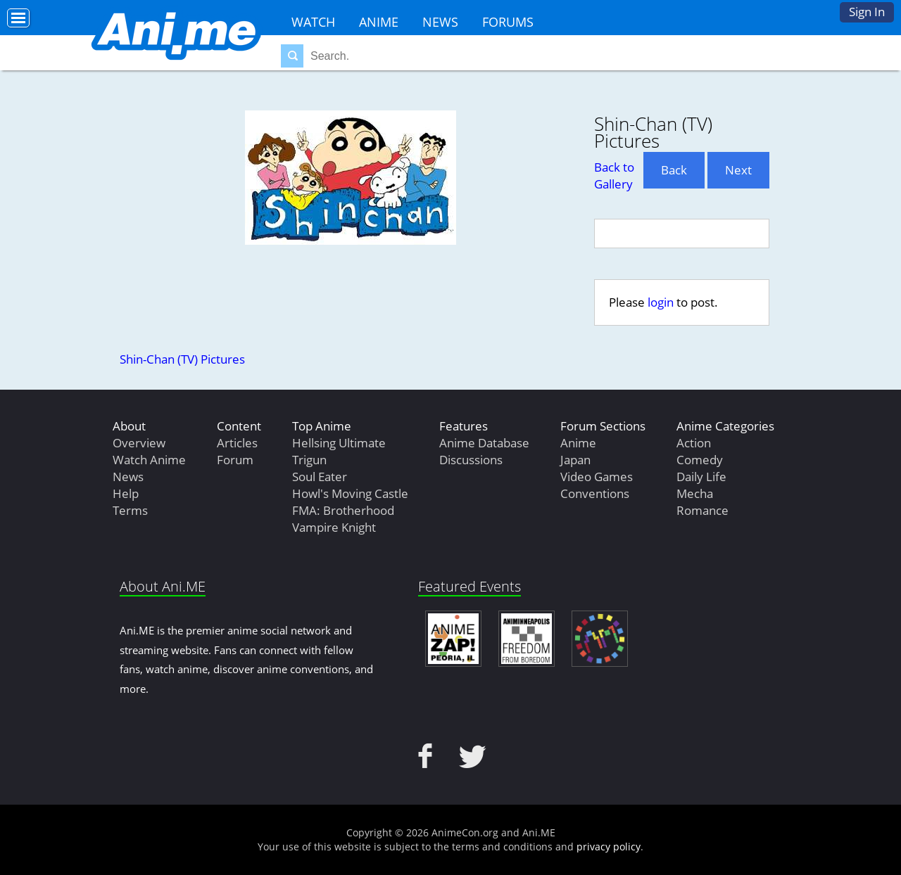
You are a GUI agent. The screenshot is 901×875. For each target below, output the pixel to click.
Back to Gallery (614, 175)
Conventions (594, 493)
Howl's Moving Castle (350, 493)
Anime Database (484, 443)
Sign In (867, 12)
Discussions (471, 460)
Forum (235, 460)
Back (674, 170)
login (661, 302)
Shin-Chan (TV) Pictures (182, 359)
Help (126, 493)
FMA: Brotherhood (343, 510)
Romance (702, 510)
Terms (130, 510)
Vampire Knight (334, 527)
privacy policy (608, 846)
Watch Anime (149, 460)
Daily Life (701, 476)
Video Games (596, 476)
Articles (237, 443)
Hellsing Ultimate (339, 443)
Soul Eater (319, 476)
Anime (378, 21)
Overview (139, 443)
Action (693, 443)
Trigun (309, 460)
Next (738, 170)
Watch (313, 21)
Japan (575, 460)
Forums (508, 21)
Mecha (694, 493)
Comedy (699, 460)
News (440, 21)
